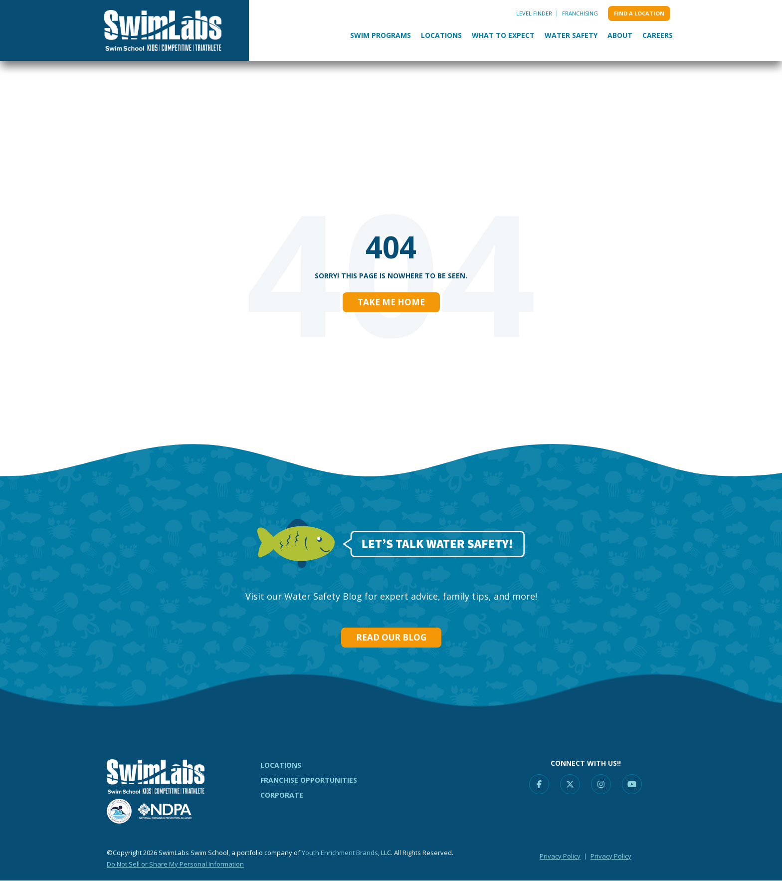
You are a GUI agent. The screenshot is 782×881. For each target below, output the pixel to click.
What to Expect (503, 35)
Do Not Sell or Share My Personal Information (175, 864)
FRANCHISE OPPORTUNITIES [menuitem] (308, 780)
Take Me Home (391, 302)
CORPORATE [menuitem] (281, 795)
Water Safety (571, 35)
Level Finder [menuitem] (534, 13)
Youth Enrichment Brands (340, 852)
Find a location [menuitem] (639, 13)
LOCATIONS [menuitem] (280, 765)
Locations (441, 35)
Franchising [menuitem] (580, 13)
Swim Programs (380, 35)
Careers (657, 35)
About (619, 35)
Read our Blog (391, 637)
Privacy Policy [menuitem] (560, 856)
